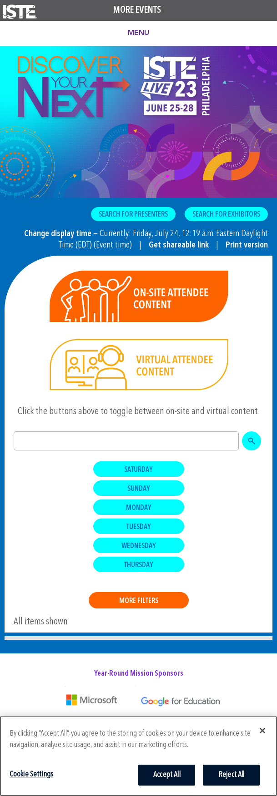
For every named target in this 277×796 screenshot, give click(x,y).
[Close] (262, 731)
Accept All (167, 775)
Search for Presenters (133, 214)
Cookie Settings (32, 774)
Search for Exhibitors (226, 214)
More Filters (138, 601)
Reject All (231, 775)
